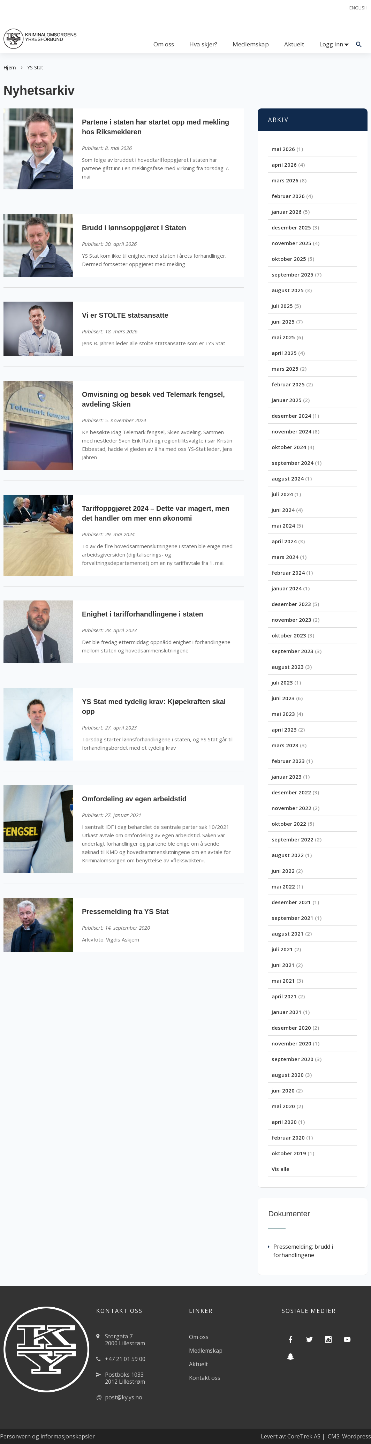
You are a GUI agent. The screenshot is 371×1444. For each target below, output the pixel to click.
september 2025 (292, 274)
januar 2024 (287, 588)
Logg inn (331, 44)
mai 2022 (283, 886)
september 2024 (292, 462)
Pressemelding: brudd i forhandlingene (300, 1250)
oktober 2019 (289, 1153)
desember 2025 (291, 227)
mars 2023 (285, 745)
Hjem (9, 67)
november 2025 (291, 243)
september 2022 (292, 839)
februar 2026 (288, 195)
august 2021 (288, 933)
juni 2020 (283, 1090)
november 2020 (291, 1043)
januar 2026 (287, 211)
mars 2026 (285, 180)
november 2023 (291, 619)
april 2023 (284, 729)
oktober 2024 (289, 447)
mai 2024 (283, 525)
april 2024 (284, 541)
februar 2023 (288, 760)
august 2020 (288, 1074)
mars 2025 (285, 368)
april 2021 (284, 996)
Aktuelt (294, 44)
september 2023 (292, 651)
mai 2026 (283, 148)
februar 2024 (288, 572)
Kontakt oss (204, 1378)
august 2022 (288, 855)
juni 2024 (283, 509)
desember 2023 (291, 603)
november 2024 (291, 431)
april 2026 (284, 164)
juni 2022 (283, 870)
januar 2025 (287, 399)
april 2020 (284, 1121)
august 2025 (288, 290)
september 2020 (292, 1059)
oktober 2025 (289, 258)
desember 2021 (291, 902)
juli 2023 (282, 682)
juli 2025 (282, 305)
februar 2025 (288, 384)
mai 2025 (283, 337)
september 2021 (292, 917)
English (358, 8)
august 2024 (288, 478)
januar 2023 (287, 776)
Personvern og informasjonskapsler (47, 1436)
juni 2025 (283, 321)
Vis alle (280, 1168)
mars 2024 (285, 556)
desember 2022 (291, 792)
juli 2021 (282, 949)
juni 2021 (283, 964)
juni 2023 (283, 698)
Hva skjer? (203, 44)
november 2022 (291, 807)
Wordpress (356, 1436)
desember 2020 (291, 1027)
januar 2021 (287, 1011)
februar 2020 (288, 1137)
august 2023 (288, 666)
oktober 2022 (289, 823)
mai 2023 (283, 713)
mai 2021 (283, 980)
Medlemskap (251, 44)
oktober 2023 (289, 635)
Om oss (163, 44)
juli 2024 (282, 494)
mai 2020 (283, 1106)
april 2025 (284, 352)
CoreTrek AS (303, 1436)
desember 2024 (291, 415)
